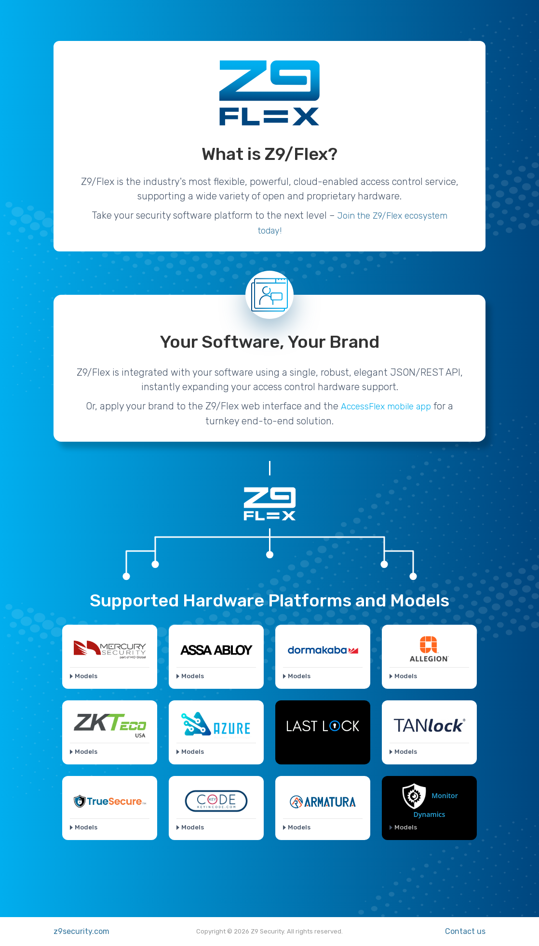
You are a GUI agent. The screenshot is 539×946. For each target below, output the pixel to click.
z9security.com (81, 931)
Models (86, 676)
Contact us (465, 931)
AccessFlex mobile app (386, 406)
